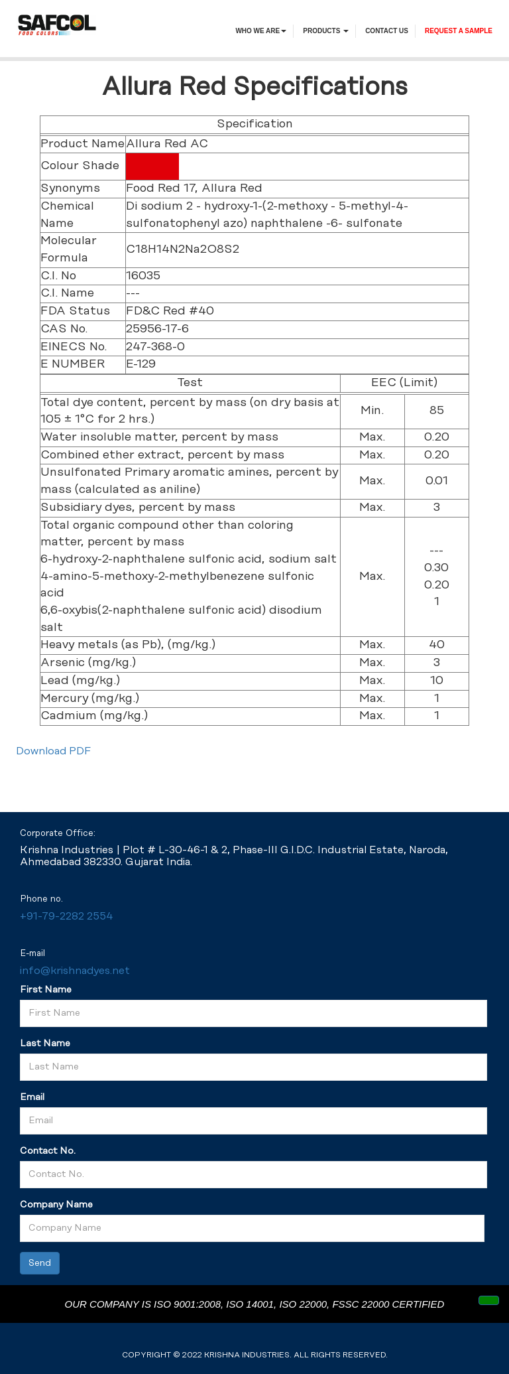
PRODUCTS (326, 30)
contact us (386, 30)
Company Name (56, 1205)
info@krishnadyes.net (75, 971)
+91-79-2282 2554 (66, 916)
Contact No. (48, 1151)
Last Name (45, 1043)
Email (32, 1097)
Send (39, 1263)
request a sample (458, 30)
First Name (46, 990)
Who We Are (260, 30)
